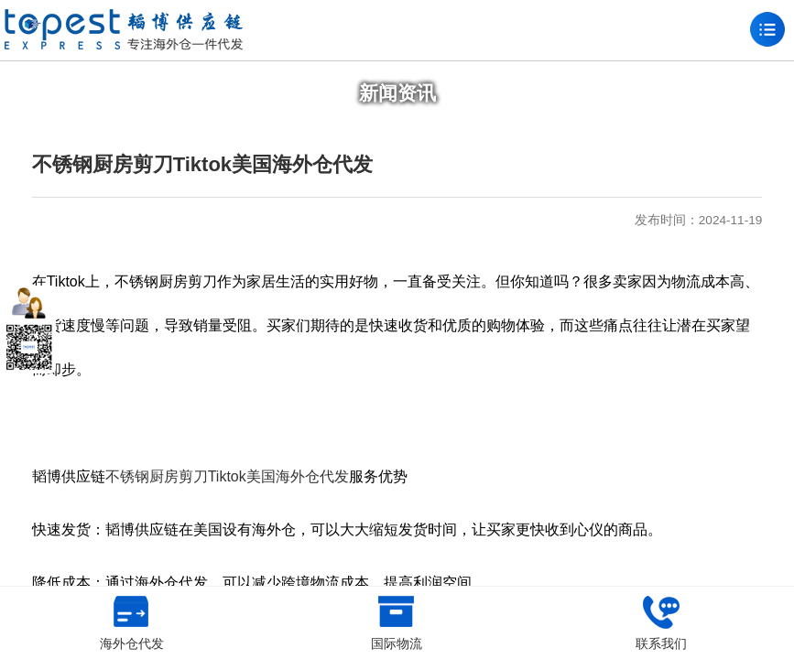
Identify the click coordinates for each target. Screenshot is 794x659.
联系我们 (661, 623)
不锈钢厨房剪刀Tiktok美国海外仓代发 (227, 476)
